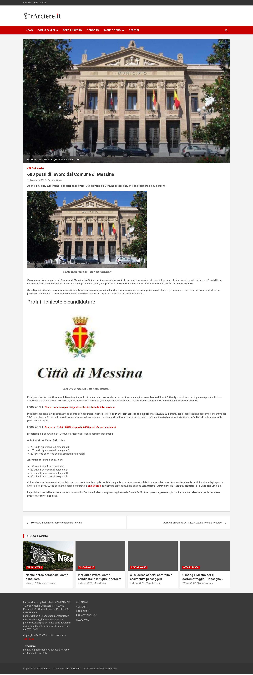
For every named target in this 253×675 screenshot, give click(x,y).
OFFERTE (134, 30)
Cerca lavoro (35, 168)
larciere (46, 668)
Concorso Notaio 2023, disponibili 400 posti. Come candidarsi (80, 427)
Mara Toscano (49, 583)
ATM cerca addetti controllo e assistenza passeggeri (151, 577)
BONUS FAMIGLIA (48, 30)
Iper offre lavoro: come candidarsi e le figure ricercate (99, 577)
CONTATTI (81, 606)
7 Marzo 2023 (33, 583)
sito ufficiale (94, 485)
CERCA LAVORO (72, 30)
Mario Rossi (100, 583)
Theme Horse (72, 668)
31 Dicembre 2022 (36, 180)
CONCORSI (93, 30)
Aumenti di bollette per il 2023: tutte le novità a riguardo (192, 522)
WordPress (111, 668)
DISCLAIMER (83, 611)
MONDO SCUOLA (114, 30)
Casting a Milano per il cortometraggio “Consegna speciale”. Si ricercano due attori (201, 581)
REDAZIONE (82, 619)
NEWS (29, 30)
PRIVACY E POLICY (86, 615)
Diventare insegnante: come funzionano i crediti (56, 522)
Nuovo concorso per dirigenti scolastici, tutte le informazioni (80, 407)
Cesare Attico (55, 180)
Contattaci (28, 638)
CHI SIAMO (82, 602)
